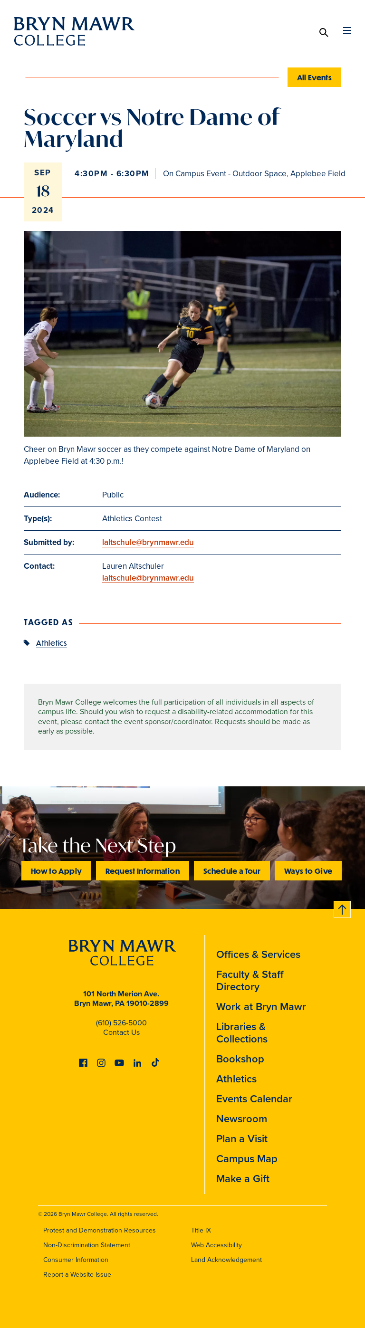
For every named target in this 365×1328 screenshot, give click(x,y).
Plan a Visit (242, 1138)
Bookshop (240, 1059)
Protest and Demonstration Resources (99, 1230)
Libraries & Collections (242, 1033)
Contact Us (121, 1032)
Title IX (201, 1230)
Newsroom (241, 1119)
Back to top (343, 908)
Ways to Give (308, 870)
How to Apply (56, 870)
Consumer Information (75, 1260)
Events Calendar (254, 1099)
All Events (314, 77)
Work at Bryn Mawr (261, 1006)
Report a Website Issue (77, 1275)
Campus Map (247, 1158)
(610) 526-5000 (121, 1022)
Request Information (143, 870)
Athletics (51, 642)
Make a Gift (242, 1178)
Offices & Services (258, 954)
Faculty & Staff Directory (250, 980)
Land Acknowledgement (226, 1260)
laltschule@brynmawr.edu (148, 542)
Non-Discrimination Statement (86, 1245)
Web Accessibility (216, 1245)
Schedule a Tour (231, 870)
